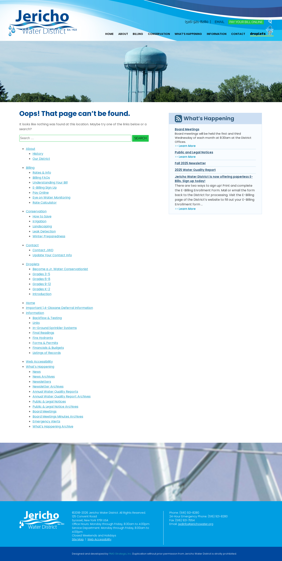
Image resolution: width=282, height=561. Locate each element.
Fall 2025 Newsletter (190, 163)
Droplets (258, 34)
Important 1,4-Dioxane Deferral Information (59, 308)
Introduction (42, 294)
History (38, 153)
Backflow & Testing (47, 318)
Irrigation (39, 221)
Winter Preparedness (49, 236)
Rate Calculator (45, 202)
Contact (238, 34)
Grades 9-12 (42, 284)
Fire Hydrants (43, 338)
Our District (41, 158)
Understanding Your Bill (50, 182)
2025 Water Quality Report (195, 170)
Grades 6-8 (41, 279)
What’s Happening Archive (53, 426)
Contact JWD (43, 250)
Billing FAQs (41, 177)
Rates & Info (42, 172)
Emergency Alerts (46, 421)
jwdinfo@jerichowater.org (195, 524)
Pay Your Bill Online (245, 22)
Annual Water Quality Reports (55, 391)
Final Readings (43, 332)
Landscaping (42, 226)
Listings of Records (47, 353)
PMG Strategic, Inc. (120, 553)
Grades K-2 (41, 289)
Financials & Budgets (48, 347)
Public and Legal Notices (194, 152)
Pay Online (41, 192)
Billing (138, 34)
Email (217, 22)
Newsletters (42, 381)
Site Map (78, 539)
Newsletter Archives (48, 386)
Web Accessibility (39, 361)
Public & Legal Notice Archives (55, 406)
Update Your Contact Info (52, 255)
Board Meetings (45, 411)
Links (36, 323)
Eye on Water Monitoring (51, 197)
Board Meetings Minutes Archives (58, 416)
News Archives (44, 376)
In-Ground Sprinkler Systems (55, 328)
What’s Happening (188, 34)
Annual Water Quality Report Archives (62, 396)
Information (216, 34)
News (37, 371)
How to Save (42, 216)
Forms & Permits (45, 343)
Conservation (159, 34)
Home (109, 34)
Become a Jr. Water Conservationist (60, 269)
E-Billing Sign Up (45, 187)
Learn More (187, 146)
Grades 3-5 (41, 274)
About (123, 34)
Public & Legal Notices (49, 401)
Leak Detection (44, 231)
